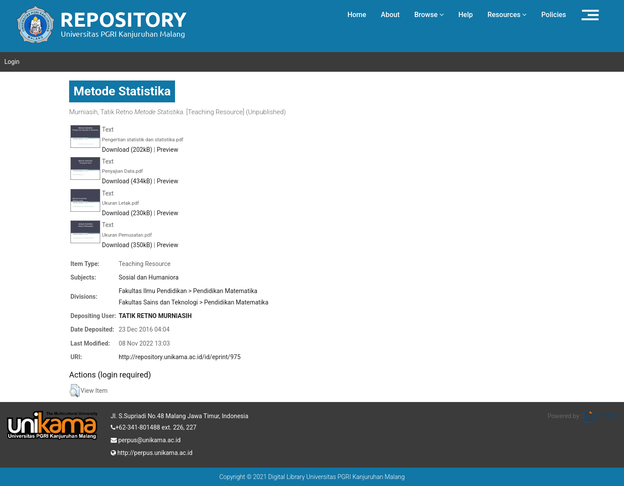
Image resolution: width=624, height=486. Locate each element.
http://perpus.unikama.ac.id (152, 452)
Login (12, 61)
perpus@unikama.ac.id (146, 439)
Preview (167, 149)
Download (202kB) (127, 149)
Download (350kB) (127, 244)
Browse (429, 14)
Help (465, 14)
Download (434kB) (127, 181)
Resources (507, 14)
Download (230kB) (127, 213)
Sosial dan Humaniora (149, 277)
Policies (553, 14)
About (390, 14)
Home (356, 14)
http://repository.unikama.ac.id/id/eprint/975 (180, 356)
